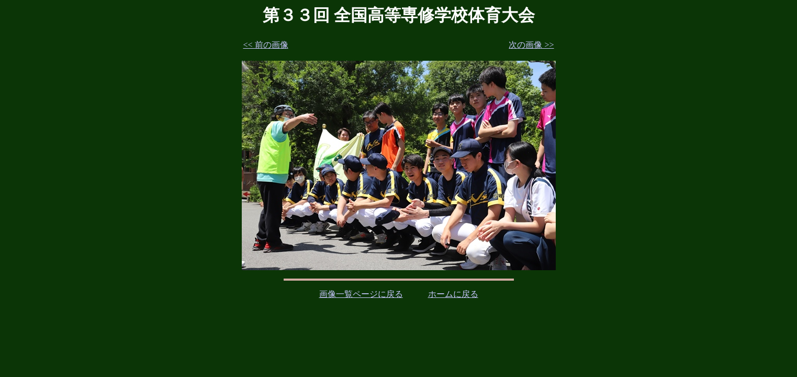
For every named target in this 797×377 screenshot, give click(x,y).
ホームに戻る (453, 294)
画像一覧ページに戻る (361, 294)
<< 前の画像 (265, 44)
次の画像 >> (531, 44)
